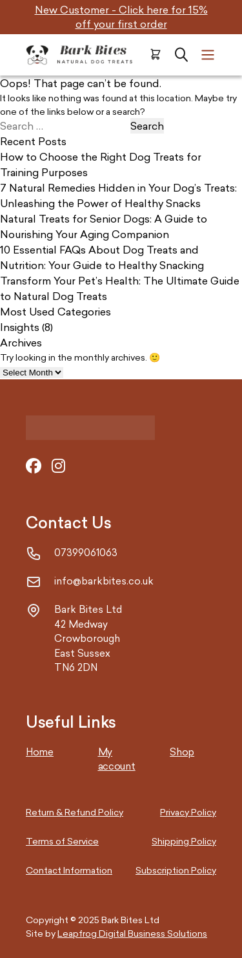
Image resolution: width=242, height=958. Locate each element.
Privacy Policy (188, 812)
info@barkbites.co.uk (104, 581)
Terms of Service (62, 841)
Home (40, 752)
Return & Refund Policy (74, 812)
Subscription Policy (176, 870)
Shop (182, 752)
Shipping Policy (184, 841)
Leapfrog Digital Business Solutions (132, 933)
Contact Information (69, 870)
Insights (19, 327)
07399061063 (85, 552)
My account (117, 759)
